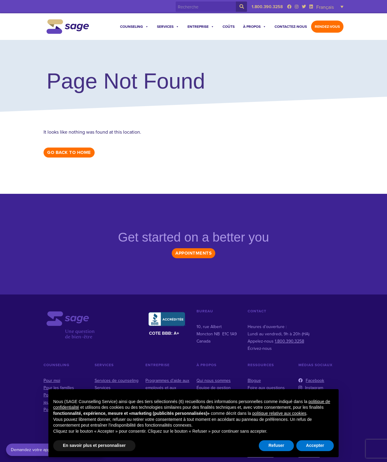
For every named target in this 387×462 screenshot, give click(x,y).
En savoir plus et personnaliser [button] (94, 445)
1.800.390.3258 (267, 7)
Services (168, 26)
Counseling (134, 26)
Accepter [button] (315, 445)
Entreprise (200, 26)
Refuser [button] (276, 445)
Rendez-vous (327, 26)
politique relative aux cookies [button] (279, 413)
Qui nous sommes (214, 380)
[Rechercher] (241, 7)
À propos (254, 26)
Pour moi (52, 380)
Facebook (311, 380)
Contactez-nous (291, 26)
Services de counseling (116, 380)
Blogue (254, 380)
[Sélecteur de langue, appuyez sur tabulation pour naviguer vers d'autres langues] (329, 6)
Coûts (229, 26)
